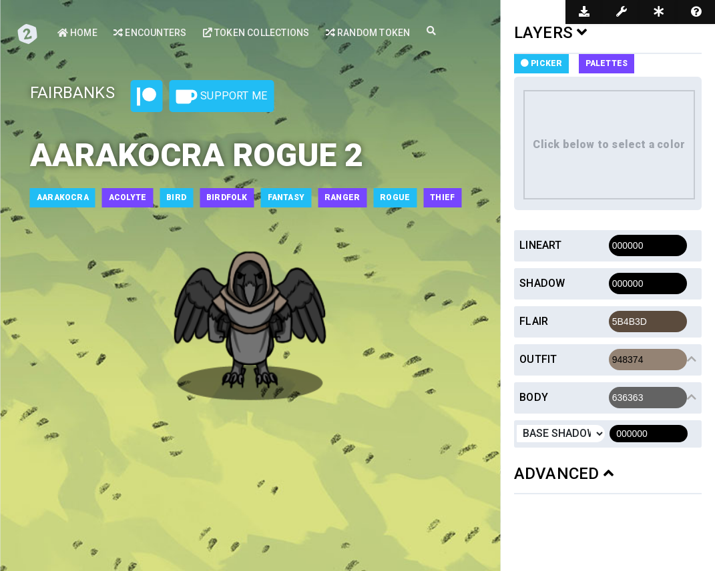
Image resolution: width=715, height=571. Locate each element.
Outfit (538, 359)
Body (533, 397)
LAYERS (550, 32)
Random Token (368, 32)
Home (77, 32)
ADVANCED (564, 473)
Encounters (149, 32)
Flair (533, 321)
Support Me (221, 96)
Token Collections (256, 32)
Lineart (540, 245)
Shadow (542, 283)
